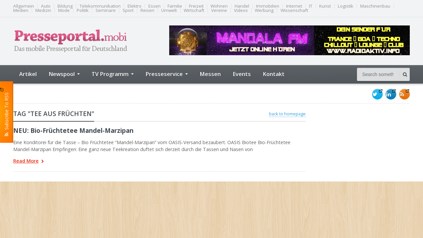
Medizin (43, 10)
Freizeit (196, 6)
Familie (175, 6)
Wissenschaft (294, 10)
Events (242, 74)
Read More (28, 161)
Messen (210, 74)
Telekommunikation (100, 6)
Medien (20, 10)
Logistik (345, 6)
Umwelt (169, 10)
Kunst (325, 6)
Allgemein (23, 6)
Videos (241, 10)
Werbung (264, 10)
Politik (83, 10)
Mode (64, 10)
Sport (128, 10)
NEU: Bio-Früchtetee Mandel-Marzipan (73, 130)
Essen (154, 6)
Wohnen (219, 6)
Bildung (65, 6)
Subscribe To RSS (6, 112)
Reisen (147, 10)
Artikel (28, 74)
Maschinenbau (375, 6)
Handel (242, 6)
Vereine (219, 10)
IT (310, 6)
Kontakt (274, 74)
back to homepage (287, 114)
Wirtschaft (194, 10)
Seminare (106, 10)
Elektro (134, 6)
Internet (294, 6)
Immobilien (267, 6)
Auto (46, 6)
